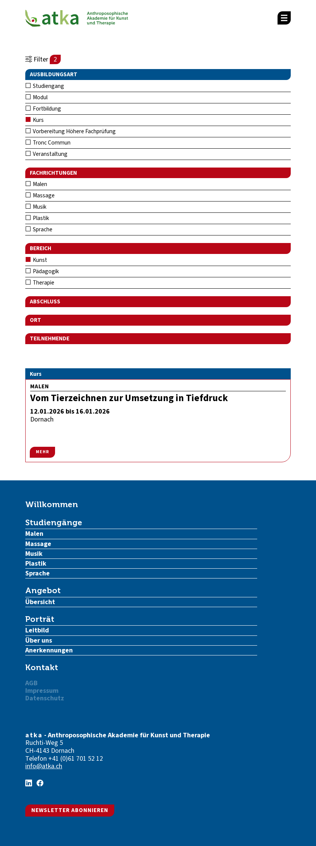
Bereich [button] (40, 248)
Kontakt (41, 667)
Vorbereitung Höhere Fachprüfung (71, 131)
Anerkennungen (49, 650)
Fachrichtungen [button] (53, 173)
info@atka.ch (43, 766)
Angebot (43, 590)
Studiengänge (53, 522)
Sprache (39, 229)
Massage (40, 195)
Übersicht (40, 602)
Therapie (40, 282)
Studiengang (45, 86)
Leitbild (37, 630)
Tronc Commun (48, 142)
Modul (37, 97)
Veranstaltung (46, 154)
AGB (31, 683)
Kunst (36, 260)
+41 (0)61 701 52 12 (75, 758)
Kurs (35, 120)
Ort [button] (35, 320)
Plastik (37, 218)
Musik (36, 207)
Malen (36, 184)
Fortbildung (43, 109)
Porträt (39, 619)
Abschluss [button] (45, 301)
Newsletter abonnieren (69, 810)
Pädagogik (42, 271)
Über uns (38, 640)
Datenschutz (44, 698)
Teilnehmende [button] (49, 338)
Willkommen (51, 504)
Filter (43, 59)
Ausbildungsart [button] (53, 74)
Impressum (41, 690)
